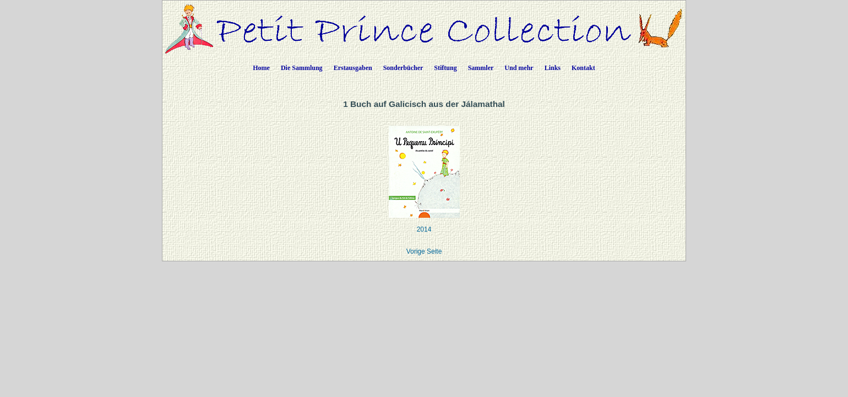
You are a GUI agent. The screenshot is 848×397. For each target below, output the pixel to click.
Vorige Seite (424, 251)
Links (553, 68)
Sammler (481, 68)
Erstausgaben (353, 68)
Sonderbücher (403, 68)
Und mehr (518, 68)
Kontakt (583, 68)
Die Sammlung (302, 68)
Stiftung (445, 68)
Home (261, 68)
